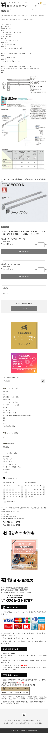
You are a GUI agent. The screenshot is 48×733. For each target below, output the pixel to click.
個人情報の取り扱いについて (31, 720)
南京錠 (5, 394)
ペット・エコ (7, 461)
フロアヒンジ (7, 459)
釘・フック (6, 410)
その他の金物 (12, 453)
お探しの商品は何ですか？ (11, 377)
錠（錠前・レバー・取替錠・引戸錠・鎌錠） (18, 415)
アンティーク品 (12, 388)
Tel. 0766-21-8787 (11, 522)
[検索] (43, 381)
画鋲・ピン (6, 391)
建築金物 (6, 456)
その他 (5, 472)
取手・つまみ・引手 (9, 413)
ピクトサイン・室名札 (10, 402)
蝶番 (4, 418)
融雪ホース (6, 469)
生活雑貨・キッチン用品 (11, 397)
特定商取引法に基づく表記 (13, 720)
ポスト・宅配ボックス (10, 464)
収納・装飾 (6, 399)
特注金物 (6, 447)
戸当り (5, 423)
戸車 (4, 421)
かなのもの (6, 437)
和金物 (5, 407)
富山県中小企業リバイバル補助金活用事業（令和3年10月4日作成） (24, 723)
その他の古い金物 (9, 426)
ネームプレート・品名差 (11, 405)
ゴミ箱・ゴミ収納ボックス (12, 467)
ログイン (24, 308)
